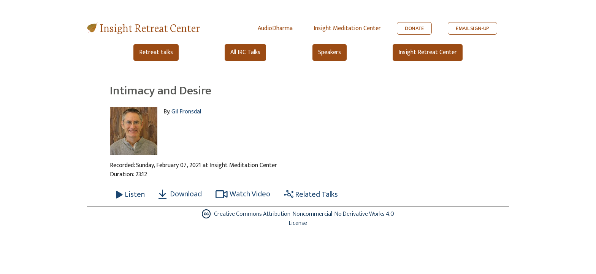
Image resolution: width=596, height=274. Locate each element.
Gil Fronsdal (186, 112)
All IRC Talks (245, 52)
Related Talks (311, 194)
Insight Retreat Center (150, 27)
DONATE (414, 28)
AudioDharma (275, 28)
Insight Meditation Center (347, 28)
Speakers (329, 52)
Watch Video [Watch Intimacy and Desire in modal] (243, 194)
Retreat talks (156, 52)
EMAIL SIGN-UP (472, 28)
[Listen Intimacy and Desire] (130, 194)
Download (180, 194)
